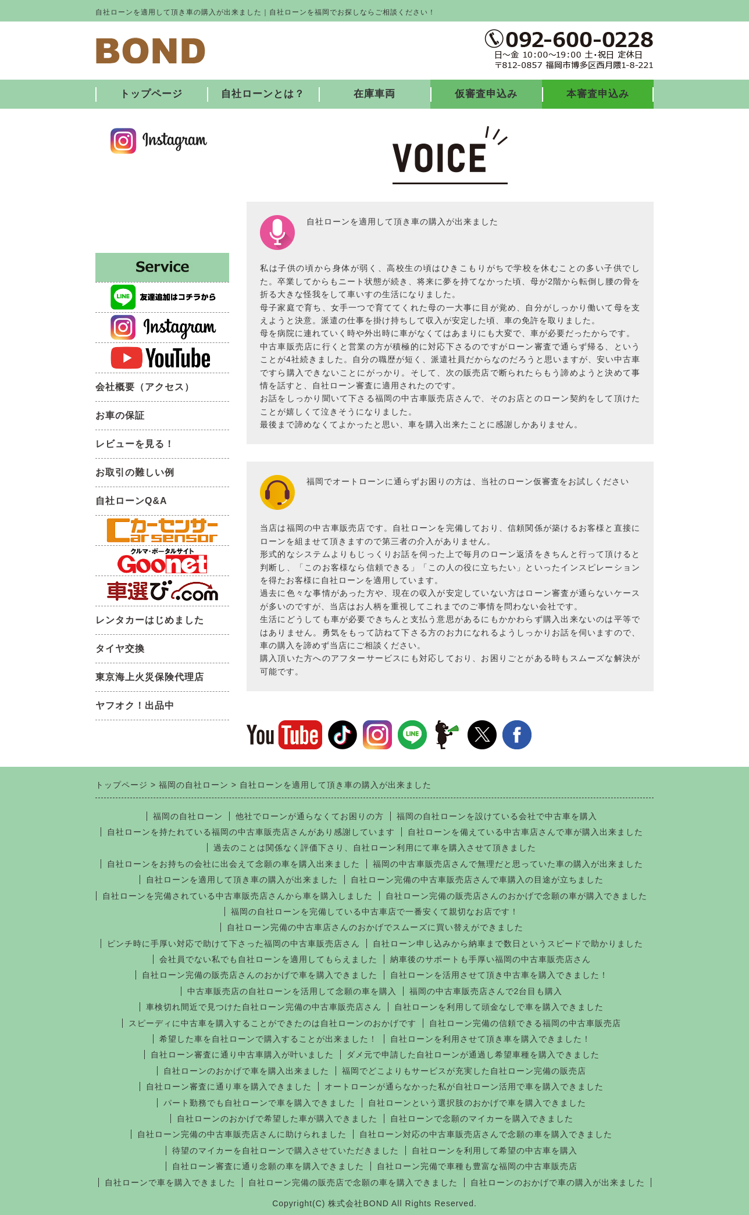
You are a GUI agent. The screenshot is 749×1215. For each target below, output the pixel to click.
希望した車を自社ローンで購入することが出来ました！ (268, 1039)
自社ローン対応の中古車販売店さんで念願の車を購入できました (485, 1134)
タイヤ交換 (120, 648)
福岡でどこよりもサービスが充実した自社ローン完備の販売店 (464, 1070)
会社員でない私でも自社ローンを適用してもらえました (268, 959)
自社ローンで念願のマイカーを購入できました (481, 1118)
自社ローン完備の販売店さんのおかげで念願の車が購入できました (516, 895)
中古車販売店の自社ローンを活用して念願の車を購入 (292, 991)
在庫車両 (374, 93)
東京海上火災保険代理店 (149, 677)
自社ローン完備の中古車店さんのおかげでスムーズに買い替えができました (375, 927)
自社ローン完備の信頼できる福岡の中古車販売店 (525, 1023)
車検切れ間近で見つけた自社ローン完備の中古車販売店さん (263, 1007)
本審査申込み (597, 93)
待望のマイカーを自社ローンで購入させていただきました (285, 1150)
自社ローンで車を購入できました (170, 1182)
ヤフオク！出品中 (134, 705)
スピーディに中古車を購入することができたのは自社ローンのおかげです (272, 1023)
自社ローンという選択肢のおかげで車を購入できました (477, 1102)
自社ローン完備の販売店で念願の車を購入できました (353, 1182)
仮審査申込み (486, 93)
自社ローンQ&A (131, 501)
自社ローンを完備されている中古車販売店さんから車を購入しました (237, 895)
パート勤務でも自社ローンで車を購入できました (259, 1102)
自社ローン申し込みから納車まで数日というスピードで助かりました (508, 943)
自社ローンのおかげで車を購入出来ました (246, 1070)
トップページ (151, 93)
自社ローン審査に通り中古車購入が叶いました (242, 1054)
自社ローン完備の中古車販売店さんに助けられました (242, 1134)
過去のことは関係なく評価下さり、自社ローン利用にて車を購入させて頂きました (374, 847)
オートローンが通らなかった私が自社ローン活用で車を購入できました (464, 1086)
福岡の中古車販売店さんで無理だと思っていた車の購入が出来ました (508, 864)
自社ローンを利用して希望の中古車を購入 (494, 1150)
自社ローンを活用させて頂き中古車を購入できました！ (499, 975)
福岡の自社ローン (188, 816)
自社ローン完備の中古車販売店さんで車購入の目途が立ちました (477, 879)
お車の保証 (120, 415)
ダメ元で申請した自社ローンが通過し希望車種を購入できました (473, 1054)
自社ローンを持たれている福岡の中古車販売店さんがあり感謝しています (251, 832)
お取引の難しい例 (134, 472)
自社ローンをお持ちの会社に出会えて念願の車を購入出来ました (233, 864)
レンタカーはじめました (149, 620)
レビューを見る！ (134, 444)
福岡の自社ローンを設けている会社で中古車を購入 (497, 816)
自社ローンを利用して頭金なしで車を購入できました (499, 1007)
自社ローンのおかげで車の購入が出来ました (557, 1182)
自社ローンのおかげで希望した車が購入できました (277, 1118)
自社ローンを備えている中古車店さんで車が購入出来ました (525, 832)
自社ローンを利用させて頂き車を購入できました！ (490, 1039)
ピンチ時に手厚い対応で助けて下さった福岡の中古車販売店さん (233, 943)
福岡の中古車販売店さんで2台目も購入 (486, 991)
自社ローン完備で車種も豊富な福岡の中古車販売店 (477, 1166)
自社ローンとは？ (263, 93)
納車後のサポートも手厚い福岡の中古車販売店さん (490, 959)
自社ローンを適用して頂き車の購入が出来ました (242, 879)
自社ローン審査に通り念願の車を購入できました (268, 1166)
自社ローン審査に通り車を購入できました (229, 1086)
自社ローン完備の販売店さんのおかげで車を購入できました (259, 975)
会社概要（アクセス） (144, 387)
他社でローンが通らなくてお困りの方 (310, 816)
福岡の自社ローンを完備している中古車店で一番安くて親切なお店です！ (375, 911)
